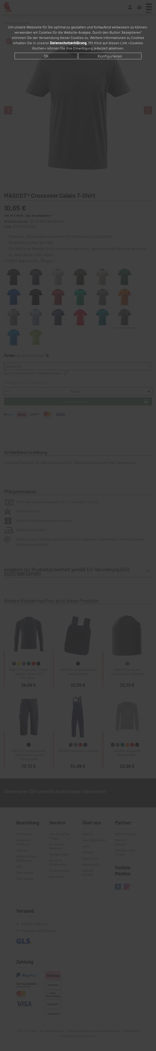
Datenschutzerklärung (68, 43)
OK (46, 56)
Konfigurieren (110, 56)
